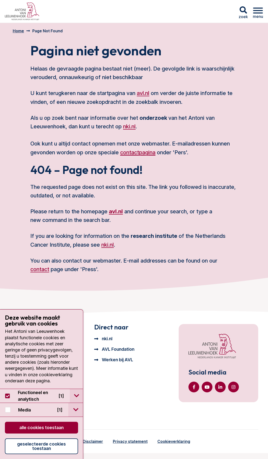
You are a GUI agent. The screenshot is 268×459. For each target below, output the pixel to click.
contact (39, 269)
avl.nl (143, 93)
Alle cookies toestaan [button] (41, 427)
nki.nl (129, 126)
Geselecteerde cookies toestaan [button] (41, 446)
